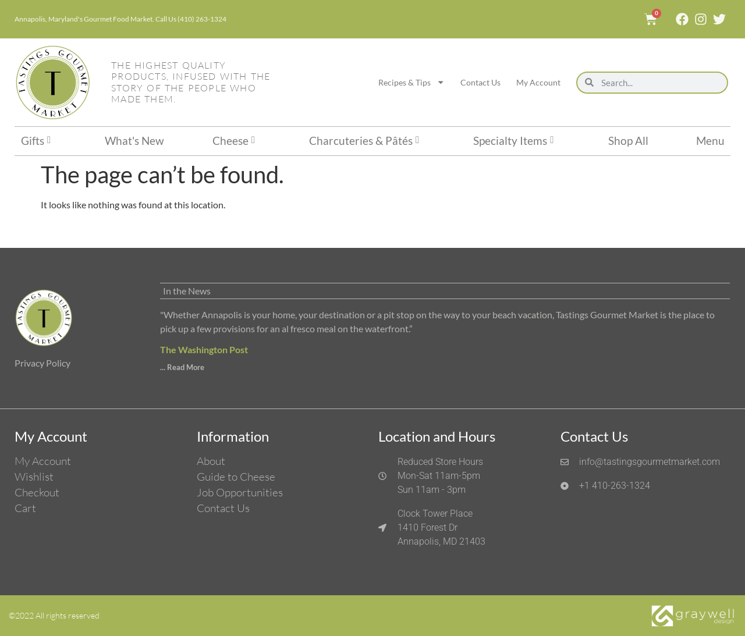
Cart (25, 508)
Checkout (37, 492)
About (211, 461)
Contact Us (480, 82)
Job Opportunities (240, 492)
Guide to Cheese (236, 476)
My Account (538, 82)
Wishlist (34, 476)
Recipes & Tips (411, 82)
